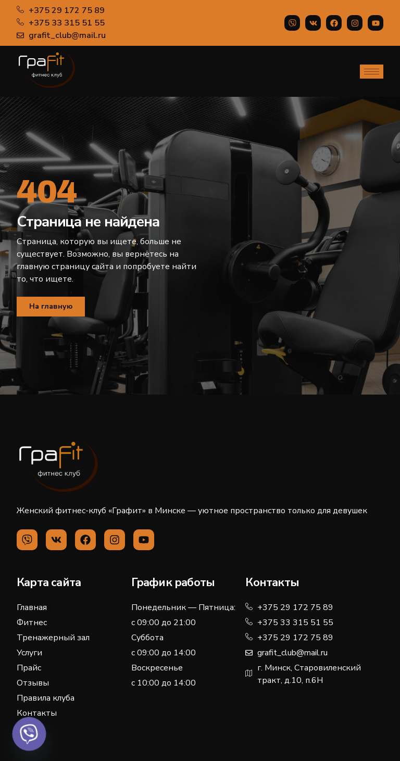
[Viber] (29, 734)
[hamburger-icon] (371, 72)
